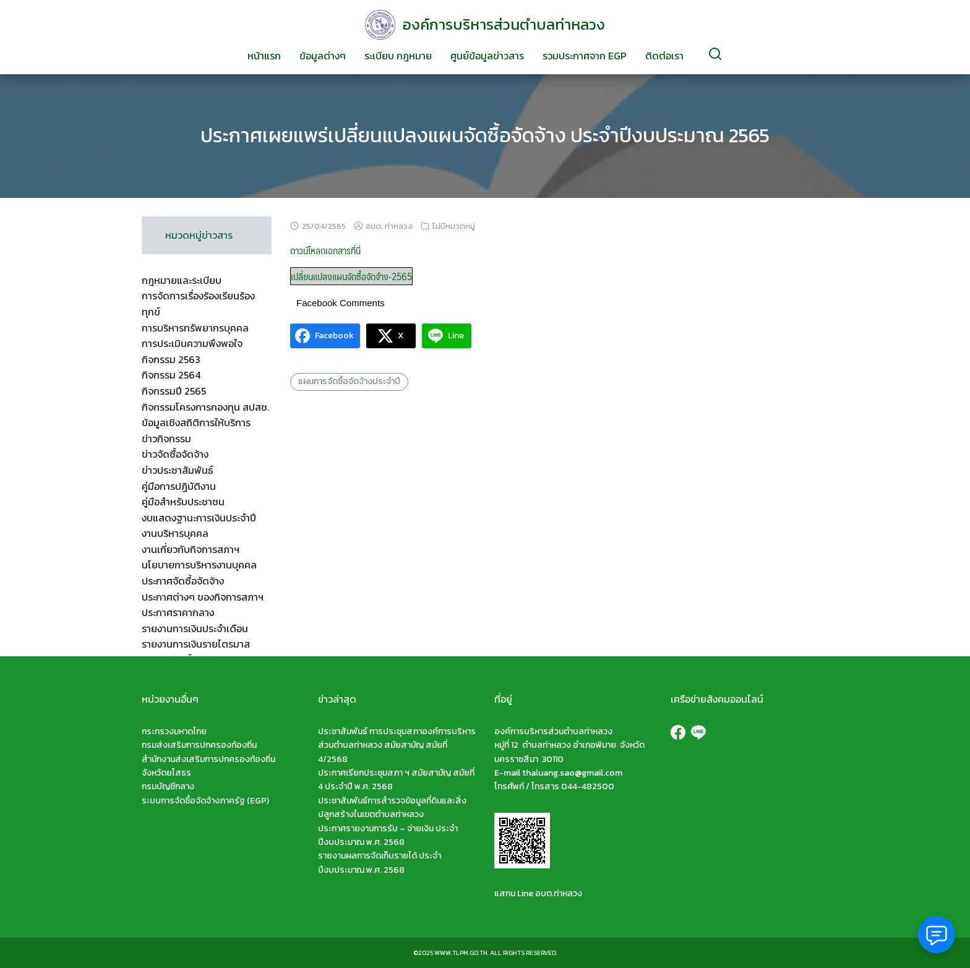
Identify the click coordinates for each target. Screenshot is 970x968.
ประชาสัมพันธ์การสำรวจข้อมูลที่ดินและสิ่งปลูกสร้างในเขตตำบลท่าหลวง (392, 807)
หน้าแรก (264, 55)
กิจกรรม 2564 (171, 374)
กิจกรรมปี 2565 (174, 390)
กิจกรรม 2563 (171, 359)
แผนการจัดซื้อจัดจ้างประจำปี (349, 381)
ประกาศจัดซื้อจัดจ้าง (183, 580)
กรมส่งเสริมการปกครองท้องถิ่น (199, 745)
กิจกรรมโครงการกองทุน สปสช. (205, 407)
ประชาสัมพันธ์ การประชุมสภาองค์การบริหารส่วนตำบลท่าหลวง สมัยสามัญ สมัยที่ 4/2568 (397, 745)
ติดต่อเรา (664, 55)
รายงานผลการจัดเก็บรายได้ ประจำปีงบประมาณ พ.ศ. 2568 (379, 862)
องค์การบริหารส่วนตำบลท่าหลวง (504, 24)
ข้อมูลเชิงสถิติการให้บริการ (196, 422)
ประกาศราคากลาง (178, 612)
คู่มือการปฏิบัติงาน (179, 486)
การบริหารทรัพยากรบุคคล (195, 327)
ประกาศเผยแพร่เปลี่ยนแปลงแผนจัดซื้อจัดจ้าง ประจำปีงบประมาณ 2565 (485, 135)
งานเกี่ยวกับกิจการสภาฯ (190, 549)
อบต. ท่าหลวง (389, 226)
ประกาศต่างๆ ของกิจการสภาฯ (203, 596)
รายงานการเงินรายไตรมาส (196, 643)
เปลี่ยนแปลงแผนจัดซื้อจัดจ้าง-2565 (351, 276)
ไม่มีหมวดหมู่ (453, 226)
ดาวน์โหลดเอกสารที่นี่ (325, 250)
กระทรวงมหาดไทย (174, 731)
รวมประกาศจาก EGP (585, 55)
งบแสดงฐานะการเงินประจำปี (199, 517)
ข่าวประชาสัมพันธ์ (177, 470)
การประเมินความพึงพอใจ (192, 343)
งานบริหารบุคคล (175, 533)
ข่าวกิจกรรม (166, 438)
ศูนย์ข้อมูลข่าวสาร (487, 55)
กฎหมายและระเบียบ (181, 280)
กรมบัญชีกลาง (168, 786)
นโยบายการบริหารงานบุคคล (199, 564)
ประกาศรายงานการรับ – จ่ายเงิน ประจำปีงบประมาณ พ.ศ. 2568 (388, 835)
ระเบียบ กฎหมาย (398, 55)
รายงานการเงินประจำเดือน (195, 628)
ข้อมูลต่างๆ (322, 55)
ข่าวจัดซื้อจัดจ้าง (175, 454)
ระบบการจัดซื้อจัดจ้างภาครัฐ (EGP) (205, 800)
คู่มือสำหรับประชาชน (183, 501)
